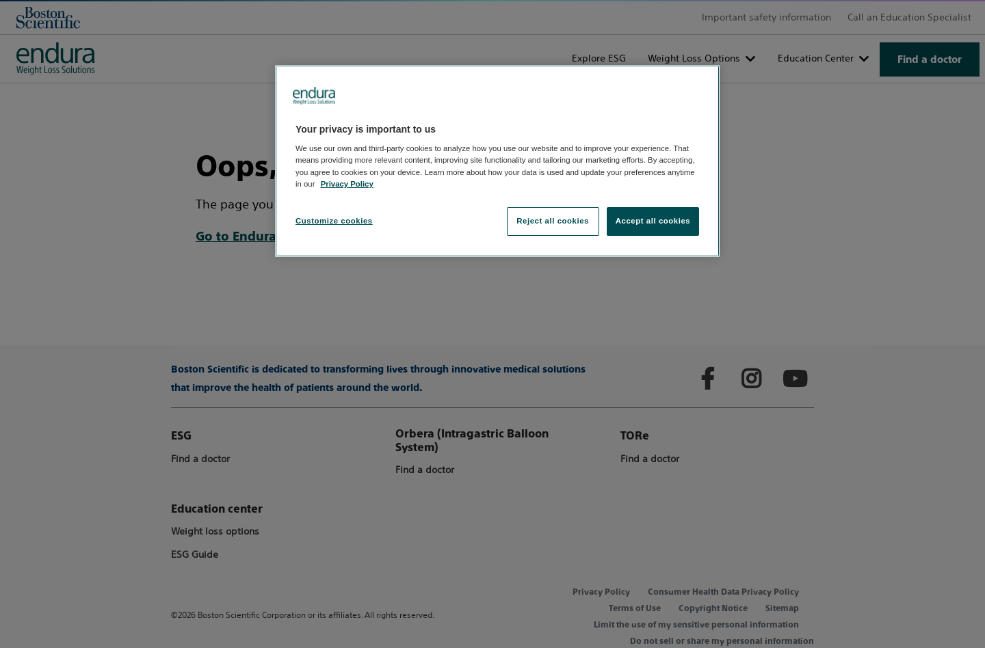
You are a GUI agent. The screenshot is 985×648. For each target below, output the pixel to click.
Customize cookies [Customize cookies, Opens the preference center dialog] (334, 221)
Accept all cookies (653, 221)
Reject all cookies (552, 221)
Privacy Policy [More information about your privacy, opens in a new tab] (347, 184)
